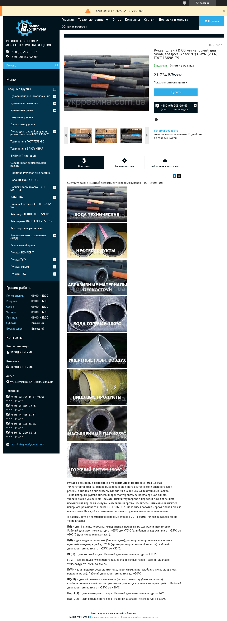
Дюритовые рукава (22, 124)
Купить (176, 92)
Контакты (132, 20)
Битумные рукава (21, 117)
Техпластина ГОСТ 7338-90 (27, 141)
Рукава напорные (21, 110)
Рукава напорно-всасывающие (30, 96)
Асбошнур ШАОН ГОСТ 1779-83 (29, 214)
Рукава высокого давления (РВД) (28, 237)
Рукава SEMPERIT (22, 252)
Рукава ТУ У (18, 259)
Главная (68, 20)
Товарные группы (91, 20)
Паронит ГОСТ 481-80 (24, 180)
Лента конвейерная (22, 245)
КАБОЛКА (16, 197)
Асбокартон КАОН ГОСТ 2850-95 (31, 221)
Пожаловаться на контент (104, 617)
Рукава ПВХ (18, 274)
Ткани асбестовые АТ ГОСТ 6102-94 (31, 205)
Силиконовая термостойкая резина (28, 164)
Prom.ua (131, 613)
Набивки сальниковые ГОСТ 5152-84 (28, 188)
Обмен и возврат (74, 26)
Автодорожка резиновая (26, 228)
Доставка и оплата (173, 20)
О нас (117, 20)
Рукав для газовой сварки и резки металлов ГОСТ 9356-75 (29, 133)
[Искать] (56, 65)
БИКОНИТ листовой (23, 155)
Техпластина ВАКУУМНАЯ (26, 148)
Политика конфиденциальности (139, 617)
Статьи (149, 20)
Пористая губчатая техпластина (30, 173)
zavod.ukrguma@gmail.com (27, 444)
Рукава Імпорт (19, 266)
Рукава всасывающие (24, 103)
